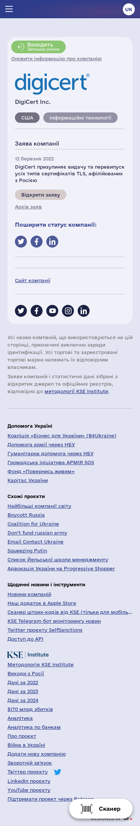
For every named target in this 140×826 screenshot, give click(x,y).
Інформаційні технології (80, 117)
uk (129, 9)
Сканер (110, 809)
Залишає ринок (43, 46)
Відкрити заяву (40, 194)
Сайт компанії (32, 280)
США (27, 117)
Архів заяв (28, 206)
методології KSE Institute (76, 391)
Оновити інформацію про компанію (56, 58)
